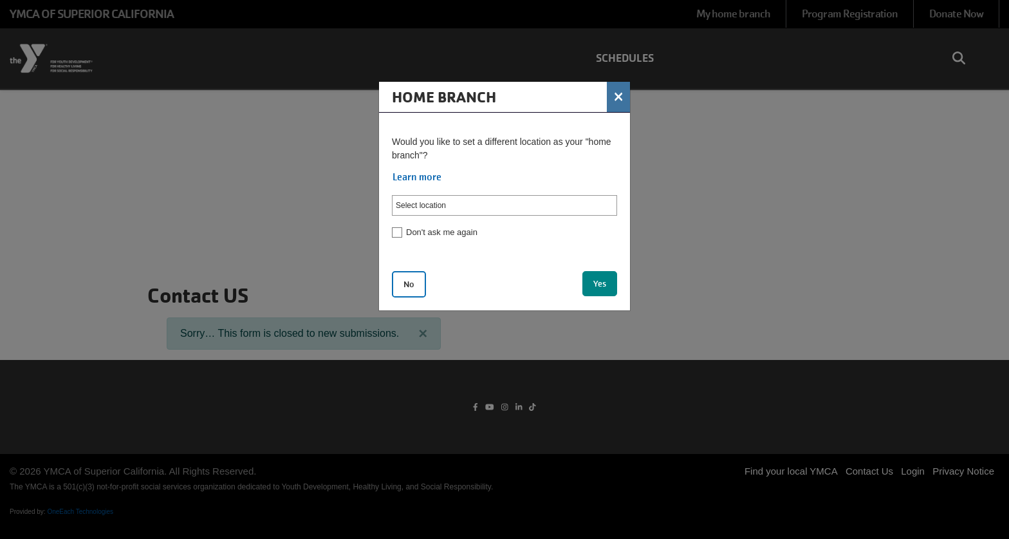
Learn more (417, 177)
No (408, 284)
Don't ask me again (441, 232)
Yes (599, 283)
